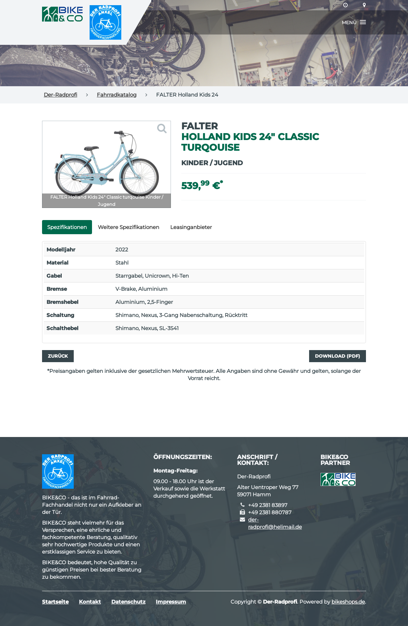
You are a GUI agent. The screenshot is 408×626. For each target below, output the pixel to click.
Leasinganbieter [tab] (191, 227)
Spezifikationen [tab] (67, 227)
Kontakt (90, 601)
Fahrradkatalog (116, 94)
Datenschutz (128, 601)
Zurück (58, 356)
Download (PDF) (337, 356)
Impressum (171, 601)
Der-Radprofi (60, 94)
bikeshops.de (348, 601)
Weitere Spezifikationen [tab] (128, 227)
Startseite (55, 601)
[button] (354, 22)
